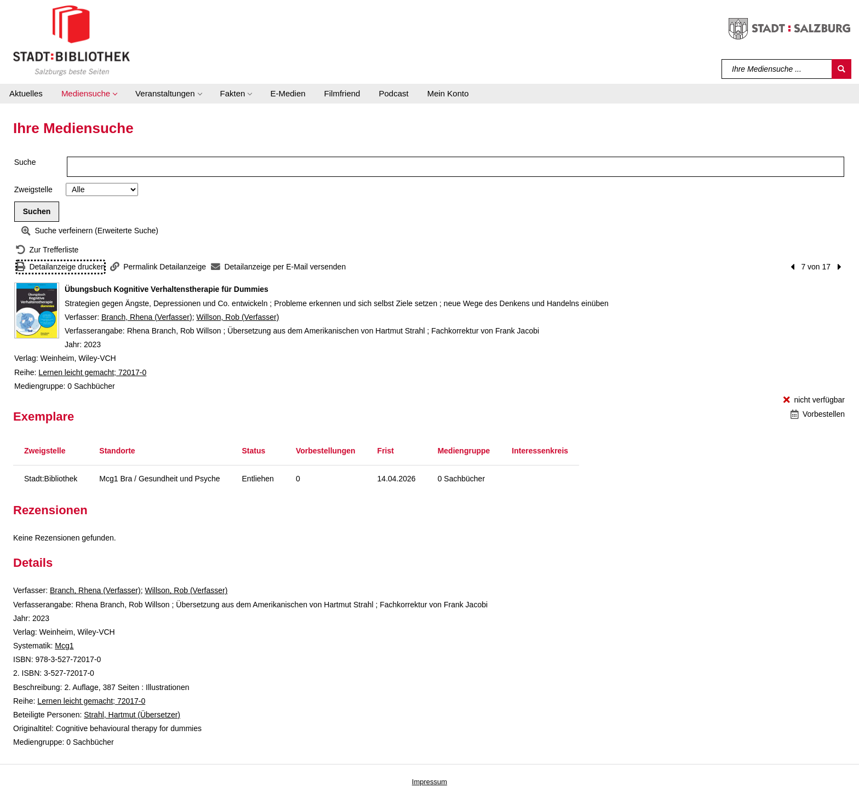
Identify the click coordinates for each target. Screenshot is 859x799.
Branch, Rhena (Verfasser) (146, 317)
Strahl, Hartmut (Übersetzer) (132, 714)
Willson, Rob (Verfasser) (237, 317)
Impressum (429, 782)
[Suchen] (841, 69)
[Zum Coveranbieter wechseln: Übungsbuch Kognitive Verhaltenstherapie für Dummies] (36, 310)
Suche (25, 162)
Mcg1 (64, 645)
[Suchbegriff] (777, 69)
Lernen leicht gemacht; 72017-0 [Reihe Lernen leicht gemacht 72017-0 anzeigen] (92, 372)
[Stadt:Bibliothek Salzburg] (71, 40)
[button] (89, 94)
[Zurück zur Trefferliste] (47, 250)
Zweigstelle (33, 189)
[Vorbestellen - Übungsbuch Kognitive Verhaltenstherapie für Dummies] (818, 414)
